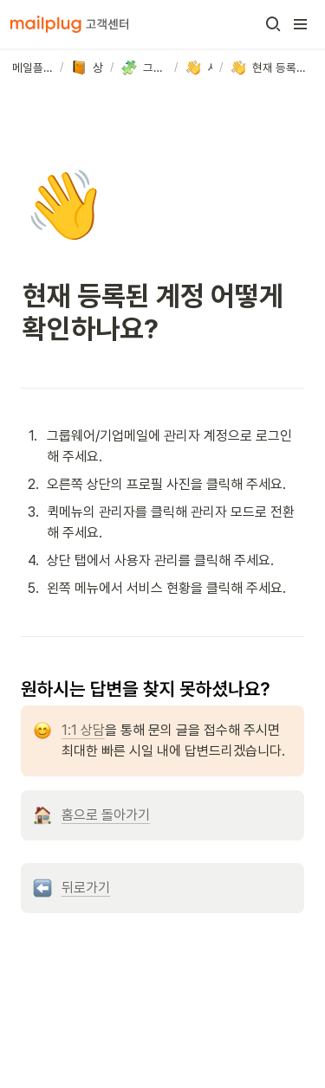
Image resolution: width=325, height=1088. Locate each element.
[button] (273, 24)
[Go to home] (69, 24)
